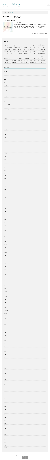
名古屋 (5, 186)
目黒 (4, 365)
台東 (4, 181)
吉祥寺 (5, 184)
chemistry (14, 20)
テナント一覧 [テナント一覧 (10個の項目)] (32, 49)
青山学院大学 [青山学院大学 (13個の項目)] (33, 62)
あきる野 (5, 90)
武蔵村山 (5, 313)
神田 (4, 376)
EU (4, 74)
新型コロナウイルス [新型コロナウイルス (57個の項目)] (9, 58)
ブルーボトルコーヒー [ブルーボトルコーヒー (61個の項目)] (9, 51)
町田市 (5, 359)
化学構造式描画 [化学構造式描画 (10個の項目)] (8, 55)
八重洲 (5, 156)
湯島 (4, 348)
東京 (4, 293)
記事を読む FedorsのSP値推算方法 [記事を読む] (39, 33)
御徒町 (5, 241)
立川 (4, 387)
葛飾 (4, 412)
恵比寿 (5, 247)
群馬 (4, 398)
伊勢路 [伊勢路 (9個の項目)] (26, 53)
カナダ (5, 101)
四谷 (4, 195)
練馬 (4, 395)
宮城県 (5, 219)
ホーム (5, 12)
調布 (4, 425)
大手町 (5, 208)
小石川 (5, 228)
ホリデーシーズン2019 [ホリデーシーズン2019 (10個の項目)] (23, 51)
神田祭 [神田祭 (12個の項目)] (43, 60)
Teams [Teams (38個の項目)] (37, 45)
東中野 (5, 288)
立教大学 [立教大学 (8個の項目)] (6, 62)
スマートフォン (7, 104)
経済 (4, 392)
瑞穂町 (5, 354)
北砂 (4, 173)
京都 (4, 151)
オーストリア (6, 98)
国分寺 (5, 197)
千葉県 (5, 178)
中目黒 (5, 137)
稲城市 (5, 384)
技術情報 (5, 250)
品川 (4, 192)
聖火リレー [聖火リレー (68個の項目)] (24, 62)
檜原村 (5, 307)
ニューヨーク (6, 109)
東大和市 (5, 296)
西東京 (5, 423)
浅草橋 (5, 332)
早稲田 (5, 271)
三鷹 (4, 123)
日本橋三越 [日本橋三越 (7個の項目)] (19, 58)
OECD (5, 87)
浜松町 (5, 335)
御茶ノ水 (5, 244)
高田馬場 (5, 447)
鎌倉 (4, 439)
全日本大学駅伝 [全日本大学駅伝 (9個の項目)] (41, 53)
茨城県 (5, 406)
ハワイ (5, 112)
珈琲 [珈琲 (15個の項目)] (20, 60)
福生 (4, 381)
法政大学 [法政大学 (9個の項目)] (14, 60)
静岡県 (5, 445)
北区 (4, 167)
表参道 (5, 420)
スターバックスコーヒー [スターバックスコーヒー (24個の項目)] (10, 49)
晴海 (4, 277)
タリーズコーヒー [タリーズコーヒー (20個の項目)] (22, 49)
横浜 (4, 304)
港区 (4, 346)
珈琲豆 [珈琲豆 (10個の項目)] (26, 60)
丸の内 (5, 142)
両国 (4, 131)
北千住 (5, 170)
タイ (4, 107)
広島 (4, 236)
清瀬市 (5, 340)
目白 (4, 362)
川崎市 (5, 230)
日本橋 (5, 266)
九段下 (5, 145)
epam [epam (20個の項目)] (13, 45)
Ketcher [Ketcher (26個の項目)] (31, 45)
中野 (4, 140)
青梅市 (5, 442)
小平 (4, 222)
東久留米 (5, 291)
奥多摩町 (5, 217)
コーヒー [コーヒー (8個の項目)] (32, 47)
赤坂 (4, 431)
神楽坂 (5, 373)
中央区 (5, 134)
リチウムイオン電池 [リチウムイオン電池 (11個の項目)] (9, 53)
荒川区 (5, 409)
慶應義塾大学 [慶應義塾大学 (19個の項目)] (39, 55)
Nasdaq (5, 85)
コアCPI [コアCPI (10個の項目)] (25, 47)
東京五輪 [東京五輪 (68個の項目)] (7, 60)
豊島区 (5, 428)
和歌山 (5, 189)
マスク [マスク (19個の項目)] (34, 51)
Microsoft (5, 82)
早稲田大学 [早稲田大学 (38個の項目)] (28, 58)
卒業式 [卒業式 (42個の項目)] (19, 55)
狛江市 (5, 351)
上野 (4, 126)
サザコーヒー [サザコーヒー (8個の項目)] (41, 47)
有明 (4, 280)
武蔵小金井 (6, 310)
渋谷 (4, 343)
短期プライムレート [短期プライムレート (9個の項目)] (34, 60)
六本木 (5, 159)
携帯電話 (5, 252)
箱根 (4, 390)
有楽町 (5, 282)
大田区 (5, 211)
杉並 (4, 285)
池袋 (4, 326)
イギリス (5, 96)
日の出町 (5, 261)
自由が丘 (5, 403)
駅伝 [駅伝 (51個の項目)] (42, 62)
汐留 (4, 321)
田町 (4, 357)
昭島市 (5, 274)
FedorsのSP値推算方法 (12, 17)
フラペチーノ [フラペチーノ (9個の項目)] (41, 49)
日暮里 (5, 263)
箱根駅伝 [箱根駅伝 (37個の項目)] (15, 62)
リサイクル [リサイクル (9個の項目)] (42, 51)
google (5, 76)
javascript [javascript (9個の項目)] (24, 45)
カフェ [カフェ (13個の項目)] (17, 47)
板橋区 (5, 302)
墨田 (4, 203)
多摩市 (5, 206)
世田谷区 (5, 129)
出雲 (4, 162)
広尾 (4, 233)
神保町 (5, 370)
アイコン (5, 93)
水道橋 (5, 318)
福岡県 (5, 379)
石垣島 (5, 368)
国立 (4, 200)
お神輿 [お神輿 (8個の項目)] (43, 45)
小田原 (5, 225)
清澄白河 (5, 337)
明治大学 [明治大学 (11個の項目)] (36, 58)
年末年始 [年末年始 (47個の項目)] (28, 55)
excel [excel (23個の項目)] (18, 45)
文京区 (5, 255)
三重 (4, 120)
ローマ (5, 115)
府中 (4, 239)
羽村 (4, 401)
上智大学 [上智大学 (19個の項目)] (19, 53)
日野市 (5, 269)
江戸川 (5, 324)
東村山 (5, 299)
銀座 (4, 436)
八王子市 (5, 153)
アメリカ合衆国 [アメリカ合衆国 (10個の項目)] (8, 47)
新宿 (4, 258)
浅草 (4, 329)
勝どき (5, 164)
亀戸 (4, 148)
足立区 (5, 434)
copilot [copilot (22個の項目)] (6, 45)
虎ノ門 (5, 417)
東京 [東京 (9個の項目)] (43, 58)
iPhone (5, 79)
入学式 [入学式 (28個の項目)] (33, 53)
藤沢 (4, 414)
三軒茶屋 (5, 118)
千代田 (5, 175)
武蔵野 (5, 315)
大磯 (4, 214)
